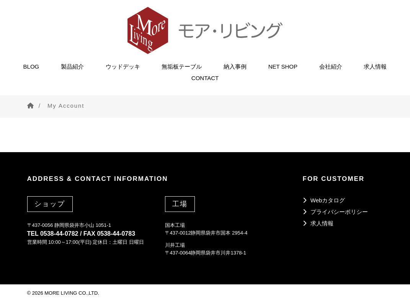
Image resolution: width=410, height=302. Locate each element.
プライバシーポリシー (339, 211)
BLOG (31, 65)
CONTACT (205, 76)
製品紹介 (72, 65)
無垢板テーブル (182, 65)
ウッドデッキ (123, 65)
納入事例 (235, 65)
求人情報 (375, 65)
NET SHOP (282, 65)
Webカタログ (327, 200)
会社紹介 (330, 65)
